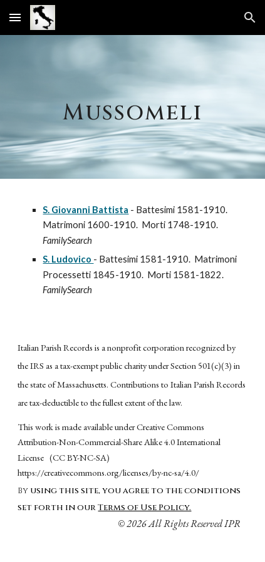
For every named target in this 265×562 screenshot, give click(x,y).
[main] (132, 107)
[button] (15, 17)
